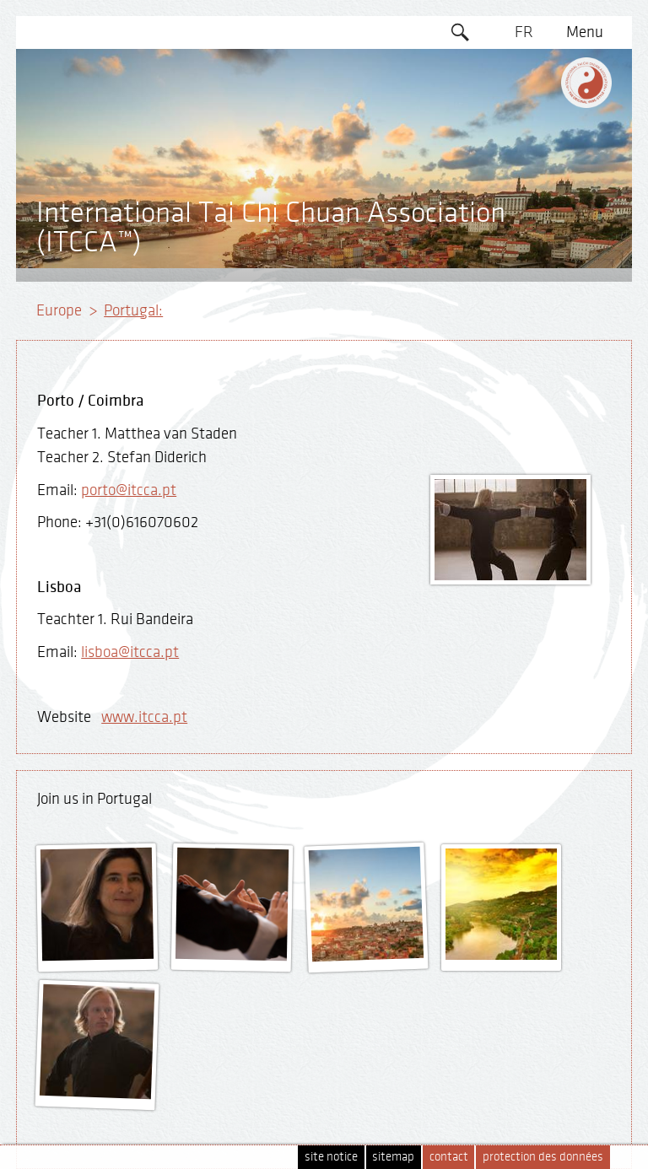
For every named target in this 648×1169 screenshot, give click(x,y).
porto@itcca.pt (128, 490)
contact (448, 1157)
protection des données (543, 1157)
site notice (331, 1157)
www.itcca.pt (144, 716)
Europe (59, 310)
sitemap (393, 1157)
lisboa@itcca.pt (130, 652)
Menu (584, 32)
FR (524, 32)
